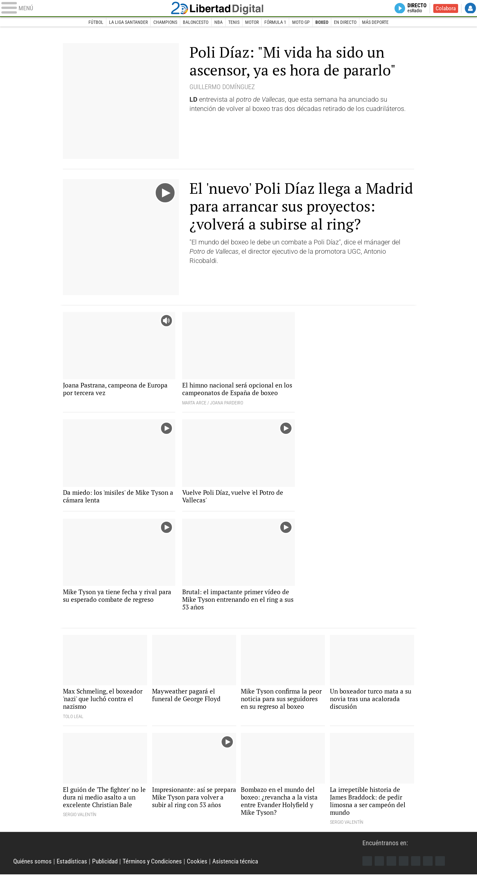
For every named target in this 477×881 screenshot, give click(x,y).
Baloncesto (195, 22)
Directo (415, 8)
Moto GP (301, 22)
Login (470, 8)
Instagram (393, 867)
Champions (165, 22)
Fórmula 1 (276, 22)
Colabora (445, 8)
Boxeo (322, 22)
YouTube (405, 867)
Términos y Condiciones (160, 868)
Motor (252, 22)
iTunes (443, 867)
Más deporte (376, 22)
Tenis (233, 22)
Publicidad (110, 868)
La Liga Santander (127, 22)
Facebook (367, 867)
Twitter (380, 867)
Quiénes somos (33, 868)
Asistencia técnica (247, 868)
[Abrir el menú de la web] (93, 8)
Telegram (430, 867)
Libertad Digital (239, 8)
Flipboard (418, 867)
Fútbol (94, 22)
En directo (346, 22)
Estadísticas (75, 868)
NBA (218, 22)
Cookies (207, 868)
